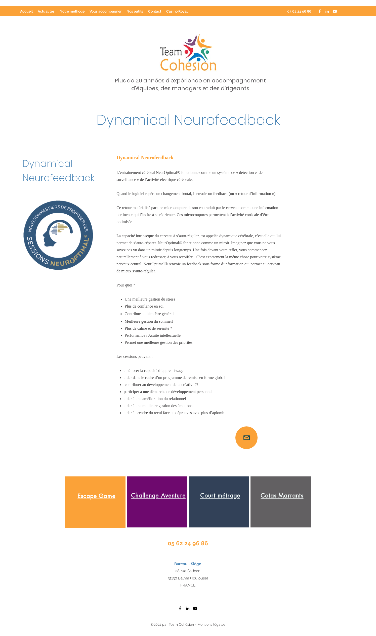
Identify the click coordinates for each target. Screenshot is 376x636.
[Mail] (246, 437)
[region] (95, 502)
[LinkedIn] (327, 11)
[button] (105, 11)
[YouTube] (334, 11)
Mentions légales (211, 624)
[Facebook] (319, 11)
